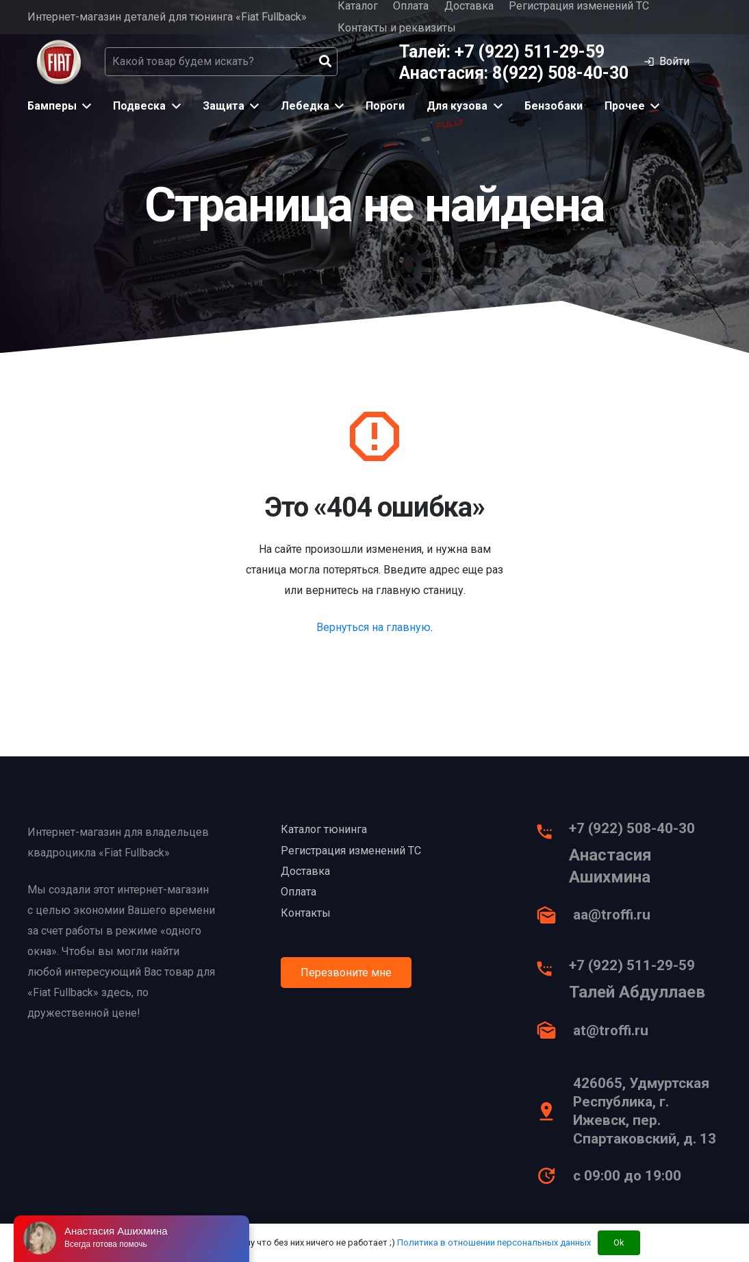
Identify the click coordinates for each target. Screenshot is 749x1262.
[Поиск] (325, 61)
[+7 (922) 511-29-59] (551, 972)
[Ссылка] (58, 62)
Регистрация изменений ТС (351, 850)
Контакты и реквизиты (397, 27)
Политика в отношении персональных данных (494, 1242)
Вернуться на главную (373, 627)
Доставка (305, 871)
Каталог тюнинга (324, 829)
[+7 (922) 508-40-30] (551, 835)
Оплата (298, 891)
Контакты (306, 912)
